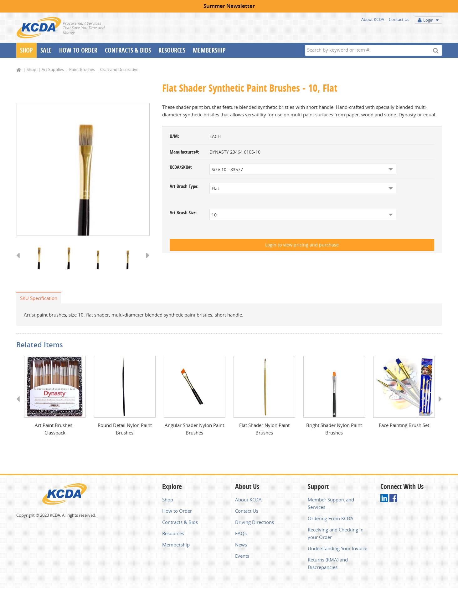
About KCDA (372, 19)
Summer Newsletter (229, 5)
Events (242, 557)
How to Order (177, 512)
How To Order (78, 50)
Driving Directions (254, 523)
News (241, 546)
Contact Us (399, 19)
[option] (83, 169)
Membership (209, 50)
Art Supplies (53, 69)
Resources (171, 50)
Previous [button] (20, 261)
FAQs (241, 534)
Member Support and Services (331, 504)
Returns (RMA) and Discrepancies (328, 564)
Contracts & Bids (128, 50)
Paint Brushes (82, 69)
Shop (26, 50)
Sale (46, 50)
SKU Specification (38, 299)
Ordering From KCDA (330, 519)
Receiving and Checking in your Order (335, 534)
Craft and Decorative (119, 69)
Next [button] (146, 261)
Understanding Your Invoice (337, 549)
